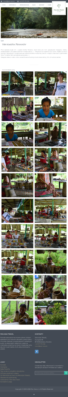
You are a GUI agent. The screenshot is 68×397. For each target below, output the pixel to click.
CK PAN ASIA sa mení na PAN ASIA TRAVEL (15, 375)
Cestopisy (3, 367)
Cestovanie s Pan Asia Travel (10, 380)
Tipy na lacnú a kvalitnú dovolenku (12, 371)
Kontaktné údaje (6, 382)
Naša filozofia (5, 369)
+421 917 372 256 (24, 1)
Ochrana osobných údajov (9, 373)
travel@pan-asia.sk (9, 1)
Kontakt (3, 365)
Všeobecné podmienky (8, 377)
